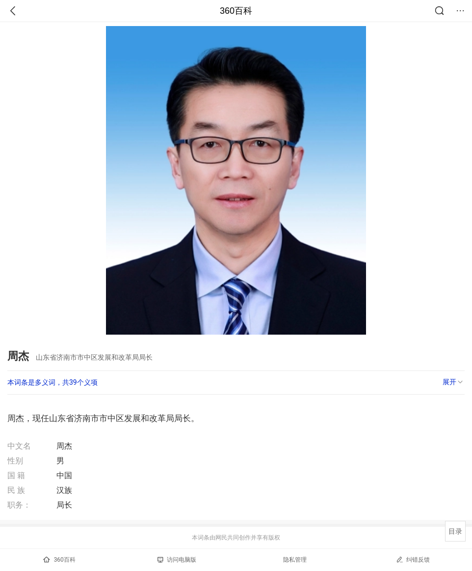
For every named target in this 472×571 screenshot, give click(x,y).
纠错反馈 (413, 559)
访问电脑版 (176, 559)
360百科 (236, 11)
